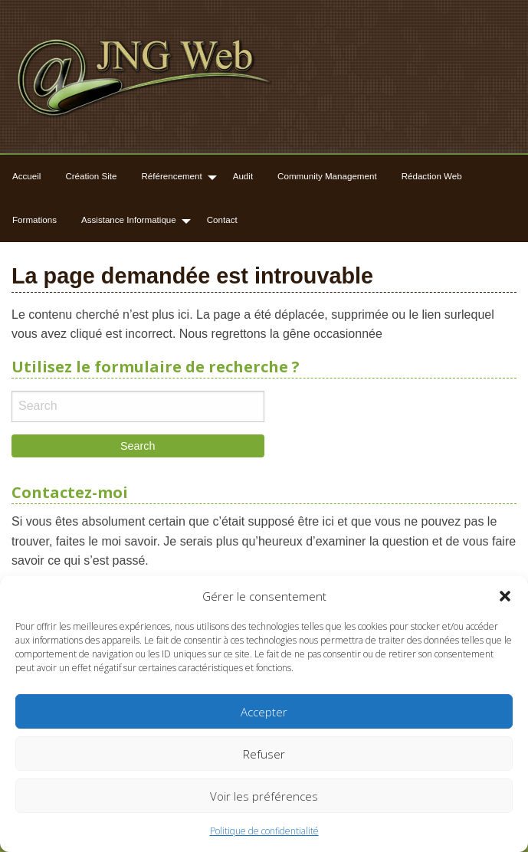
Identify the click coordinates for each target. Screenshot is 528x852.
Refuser (264, 754)
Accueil (26, 176)
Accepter (264, 711)
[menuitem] (26, 176)
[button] (505, 596)
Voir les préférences (264, 796)
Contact (222, 219)
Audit (243, 176)
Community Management (327, 176)
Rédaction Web (432, 176)
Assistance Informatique (128, 219)
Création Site (90, 176)
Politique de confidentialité (264, 830)
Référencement (171, 176)
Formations (34, 219)
